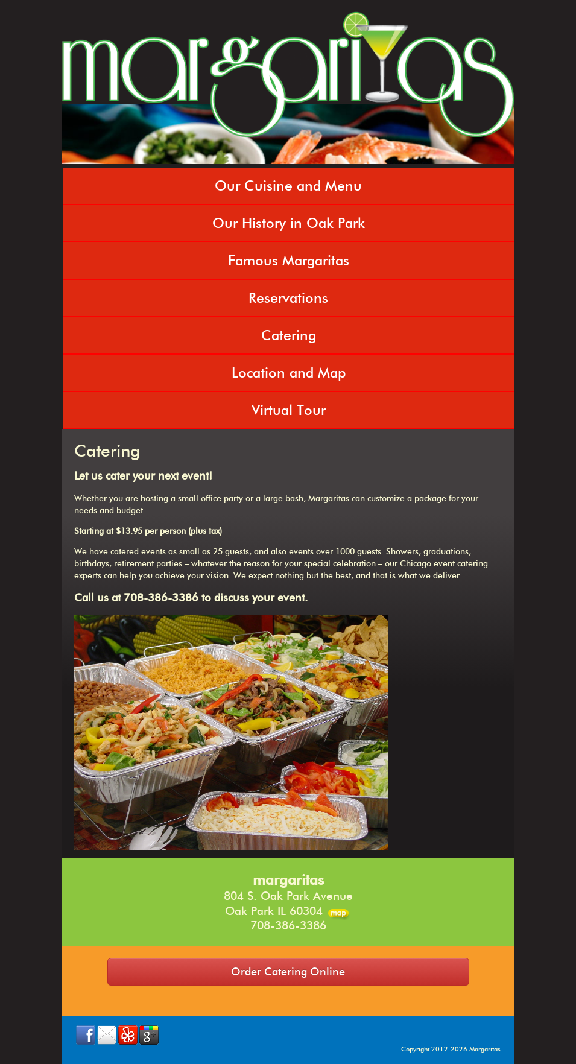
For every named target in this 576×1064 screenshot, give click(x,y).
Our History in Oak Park (288, 223)
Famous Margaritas (288, 260)
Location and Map (289, 372)
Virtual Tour (289, 410)
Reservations (288, 298)
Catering (288, 335)
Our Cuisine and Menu (288, 185)
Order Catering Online (288, 971)
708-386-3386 (288, 926)
